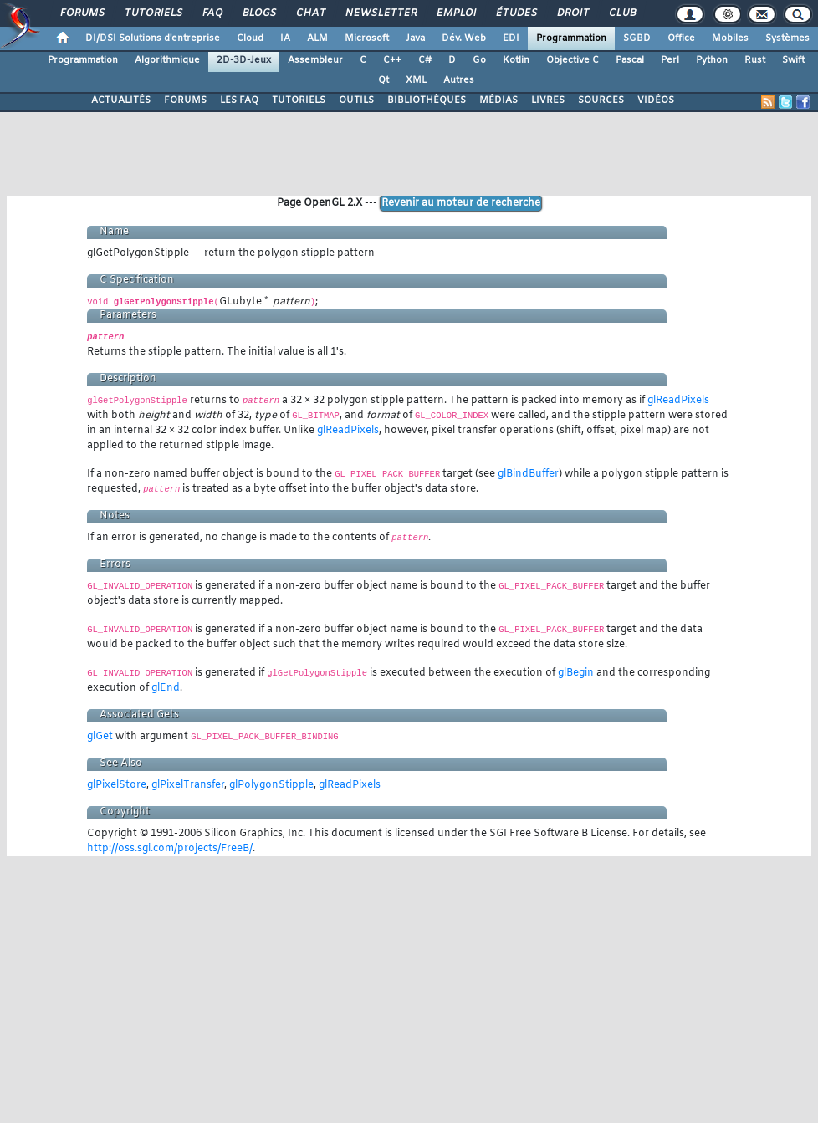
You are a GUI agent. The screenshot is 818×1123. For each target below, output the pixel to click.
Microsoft (367, 38)
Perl (670, 60)
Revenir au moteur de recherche (460, 203)
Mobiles (730, 38)
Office (681, 38)
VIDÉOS (655, 100)
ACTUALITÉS (121, 100)
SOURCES (601, 100)
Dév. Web (464, 38)
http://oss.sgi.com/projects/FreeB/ (170, 848)
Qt (383, 80)
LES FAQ (239, 100)
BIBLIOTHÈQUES (426, 100)
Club (621, 13)
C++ (392, 60)
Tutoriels (152, 13)
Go (479, 60)
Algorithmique (167, 60)
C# (425, 60)
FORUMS (185, 100)
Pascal (630, 60)
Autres (458, 80)
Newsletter (380, 13)
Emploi (455, 13)
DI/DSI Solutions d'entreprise (152, 38)
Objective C (572, 60)
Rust (754, 60)
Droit (572, 13)
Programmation (571, 38)
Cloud (250, 38)
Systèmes (787, 38)
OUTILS (356, 100)
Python (712, 60)
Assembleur (315, 60)
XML (416, 80)
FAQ (211, 13)
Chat (310, 13)
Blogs (258, 13)
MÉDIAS (498, 100)
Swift (793, 60)
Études (515, 13)
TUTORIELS (298, 100)
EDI (511, 38)
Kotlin (516, 60)
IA (285, 38)
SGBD (637, 38)
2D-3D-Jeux (244, 60)
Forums (81, 13)
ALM (317, 38)
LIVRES (548, 100)
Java (415, 38)
